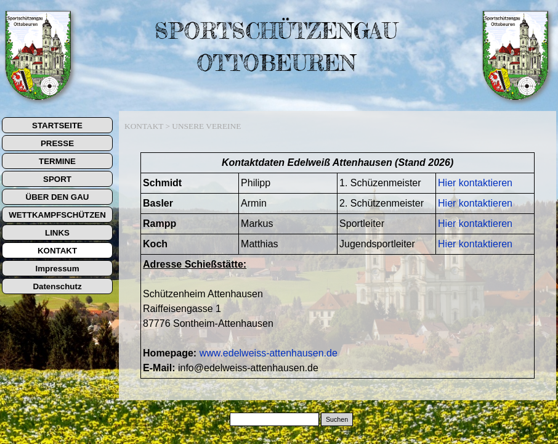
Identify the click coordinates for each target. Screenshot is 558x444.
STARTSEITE (57, 125)
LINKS (57, 232)
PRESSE (57, 143)
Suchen (337, 419)
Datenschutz (57, 286)
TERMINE (57, 161)
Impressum (57, 268)
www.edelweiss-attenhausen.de (269, 353)
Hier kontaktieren (475, 183)
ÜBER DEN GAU (57, 197)
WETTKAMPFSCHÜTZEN (57, 215)
